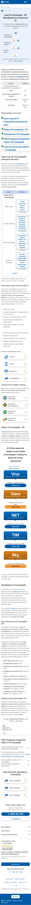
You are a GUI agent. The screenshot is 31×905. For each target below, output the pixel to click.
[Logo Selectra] (5, 2)
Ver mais (14, 273)
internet (20, 77)
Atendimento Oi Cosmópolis (17, 134)
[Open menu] (25, 2)
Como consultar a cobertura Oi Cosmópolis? (11, 761)
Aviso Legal (9, 879)
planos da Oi (6, 431)
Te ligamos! (15, 819)
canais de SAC (16, 591)
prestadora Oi (21, 164)
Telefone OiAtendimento (8, 36)
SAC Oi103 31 (6, 51)
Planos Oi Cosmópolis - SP (16, 129)
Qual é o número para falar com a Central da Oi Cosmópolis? (12, 748)
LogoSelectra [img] (3, 900)
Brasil (15, 896)
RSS (16, 885)
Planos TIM (15, 546)
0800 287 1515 (15, 814)
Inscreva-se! (15, 864)
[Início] (2, 7)
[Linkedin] (14, 872)
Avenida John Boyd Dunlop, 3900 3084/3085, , (22, 260)
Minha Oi (13, 608)
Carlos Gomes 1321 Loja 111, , (22, 205)
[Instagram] (17, 872)
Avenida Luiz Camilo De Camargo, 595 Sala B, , (22, 222)
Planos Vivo (15, 485)
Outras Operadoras (14, 466)
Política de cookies (20, 879)
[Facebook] (10, 872)
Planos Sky (15, 566)
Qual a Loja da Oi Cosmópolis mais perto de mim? (15, 121)
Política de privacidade (11, 882)
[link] (7, 845)
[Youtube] (21, 872)
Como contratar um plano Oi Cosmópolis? (10, 765)
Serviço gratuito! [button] (18, 61)
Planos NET (15, 526)
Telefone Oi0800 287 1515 (7, 729)
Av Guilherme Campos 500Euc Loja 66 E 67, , (22, 241)
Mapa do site (22, 882)
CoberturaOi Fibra (7, 43)
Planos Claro (15, 507)
